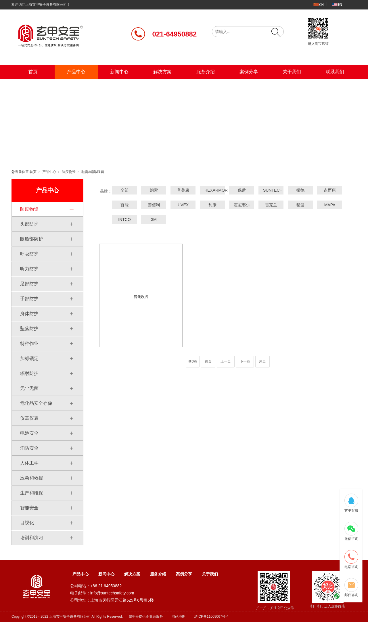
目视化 (27, 522)
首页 (33, 71)
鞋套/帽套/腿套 (92, 172)
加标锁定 (29, 358)
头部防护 (29, 224)
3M (153, 219)
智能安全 (29, 507)
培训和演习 (31, 537)
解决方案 (162, 71)
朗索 (154, 190)
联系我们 (335, 71)
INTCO (124, 219)
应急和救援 (31, 477)
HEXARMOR (212, 190)
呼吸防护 (29, 253)
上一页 (226, 361)
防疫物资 (69, 172)
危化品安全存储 (36, 403)
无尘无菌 (29, 388)
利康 (212, 205)
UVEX (183, 205)
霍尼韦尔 (242, 205)
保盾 (242, 190)
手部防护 (29, 298)
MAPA (330, 205)
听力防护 (29, 268)
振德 (300, 190)
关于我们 (292, 71)
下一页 (245, 361)
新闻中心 (119, 71)
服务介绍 (205, 71)
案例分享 (248, 71)
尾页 (262, 361)
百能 (124, 205)
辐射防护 (29, 373)
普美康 (183, 190)
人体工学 (29, 463)
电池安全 (29, 433)
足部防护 (29, 283)
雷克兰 (271, 205)
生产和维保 (31, 492)
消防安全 (29, 448)
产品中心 (76, 71)
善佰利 (154, 205)
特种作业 (29, 343)
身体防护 (29, 313)
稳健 (300, 205)
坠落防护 (29, 328)
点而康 (330, 190)
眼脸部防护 (31, 238)
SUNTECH (271, 190)
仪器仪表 (29, 418)
